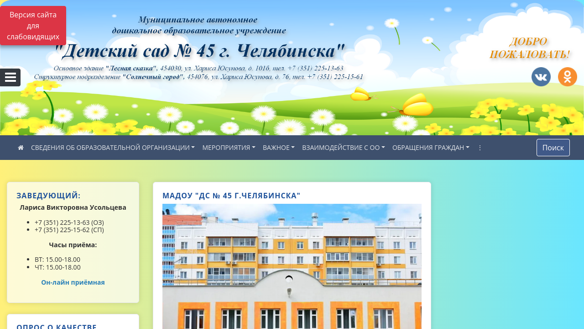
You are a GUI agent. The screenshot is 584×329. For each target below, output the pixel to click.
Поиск (553, 148)
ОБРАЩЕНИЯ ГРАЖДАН (428, 147)
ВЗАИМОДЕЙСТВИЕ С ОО (341, 147)
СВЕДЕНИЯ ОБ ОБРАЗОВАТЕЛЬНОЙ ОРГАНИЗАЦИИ (110, 147)
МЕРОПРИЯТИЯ (226, 147)
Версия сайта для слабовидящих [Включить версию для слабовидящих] (33, 26)
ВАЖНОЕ (276, 147)
